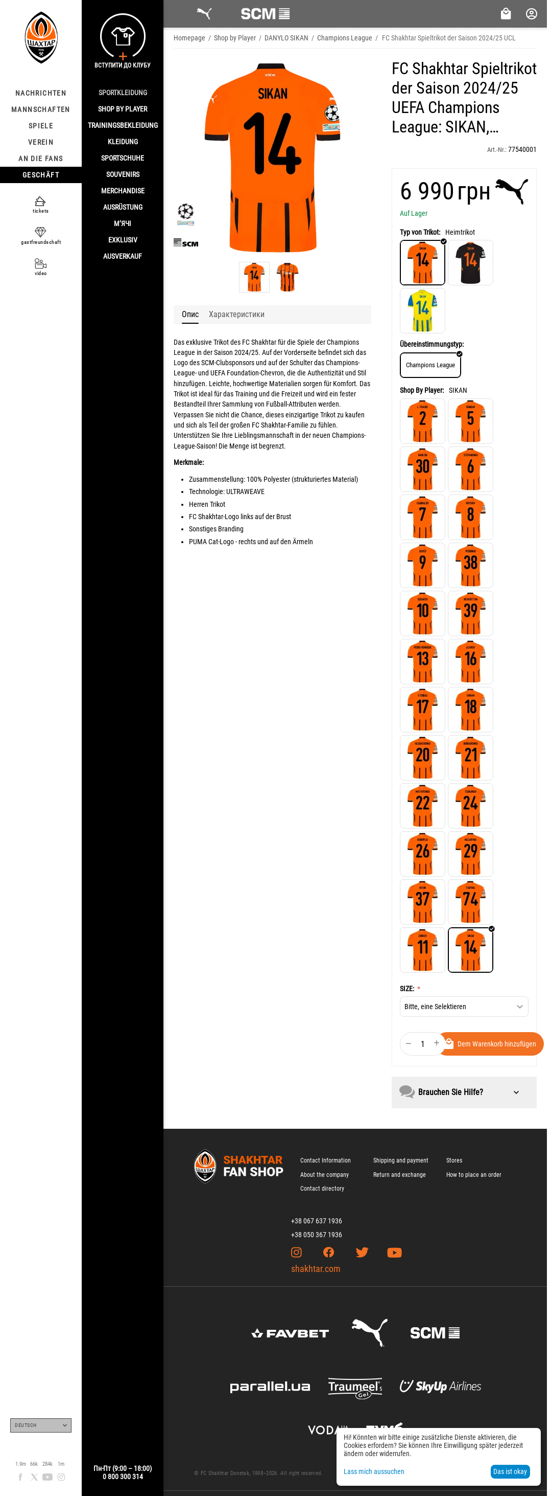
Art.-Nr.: (497, 149)
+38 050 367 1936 (316, 1235)
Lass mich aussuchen (374, 1471)
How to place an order (473, 1174)
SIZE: (408, 989)
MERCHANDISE (123, 191)
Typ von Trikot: (420, 232)
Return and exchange (399, 1174)
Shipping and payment (400, 1160)
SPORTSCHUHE (122, 158)
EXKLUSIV (122, 240)
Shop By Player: (422, 390)
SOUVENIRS (122, 174)
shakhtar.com (316, 1268)
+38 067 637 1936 (316, 1221)
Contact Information (325, 1160)
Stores (454, 1160)
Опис (190, 314)
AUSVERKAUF (122, 256)
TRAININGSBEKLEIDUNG (123, 125)
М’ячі (122, 223)
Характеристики (237, 314)
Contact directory (322, 1188)
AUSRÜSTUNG (122, 207)
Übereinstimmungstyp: (432, 344)
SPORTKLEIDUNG (123, 92)
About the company (324, 1174)
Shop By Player (122, 109)
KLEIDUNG (123, 142)
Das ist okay (510, 1471)
